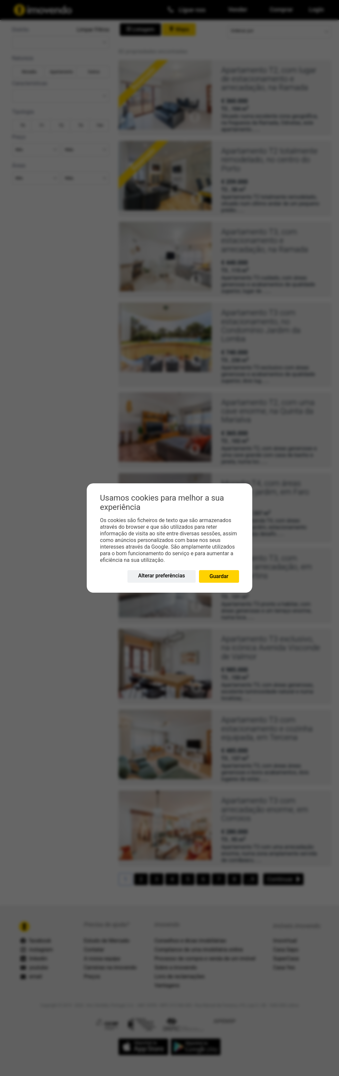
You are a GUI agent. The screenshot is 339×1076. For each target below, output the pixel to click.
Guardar (219, 576)
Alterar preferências (161, 575)
